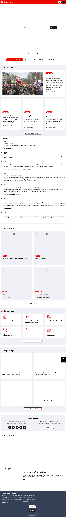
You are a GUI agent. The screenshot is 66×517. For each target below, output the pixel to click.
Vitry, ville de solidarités (41, 270)
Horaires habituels (9, 125)
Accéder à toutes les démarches (33, 317)
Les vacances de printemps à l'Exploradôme (14, 234)
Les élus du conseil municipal (14, 36)
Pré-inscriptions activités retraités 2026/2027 (17, 146)
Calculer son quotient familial (33, 36)
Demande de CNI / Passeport (51, 36)
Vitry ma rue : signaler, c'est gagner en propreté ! (48, 376)
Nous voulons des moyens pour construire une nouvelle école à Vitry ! (48, 350)
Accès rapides (63, 360)
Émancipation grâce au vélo (10, 91)
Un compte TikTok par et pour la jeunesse (54, 92)
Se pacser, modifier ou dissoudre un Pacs (9, 310)
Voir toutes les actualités (33, 109)
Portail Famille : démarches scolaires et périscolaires (32, 297)
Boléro (4, 270)
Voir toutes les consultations (33, 385)
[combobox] (31, 16)
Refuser (32, 510)
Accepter (32, 506)
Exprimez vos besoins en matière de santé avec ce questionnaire (16, 377)
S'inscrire (40, 485)
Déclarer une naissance (31, 310)
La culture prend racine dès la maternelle (32, 92)
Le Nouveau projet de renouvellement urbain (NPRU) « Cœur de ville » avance (14, 350)
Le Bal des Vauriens (40, 234)
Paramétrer (32, 514)
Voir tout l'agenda (33, 279)
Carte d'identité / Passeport (54, 297)
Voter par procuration (8, 297)
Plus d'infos (7, 185)
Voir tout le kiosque (31, 471)
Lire (24, 456)
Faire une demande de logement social (52, 310)
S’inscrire (49, 403)
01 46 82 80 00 (9, 489)
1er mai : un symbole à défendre (54, 52)
